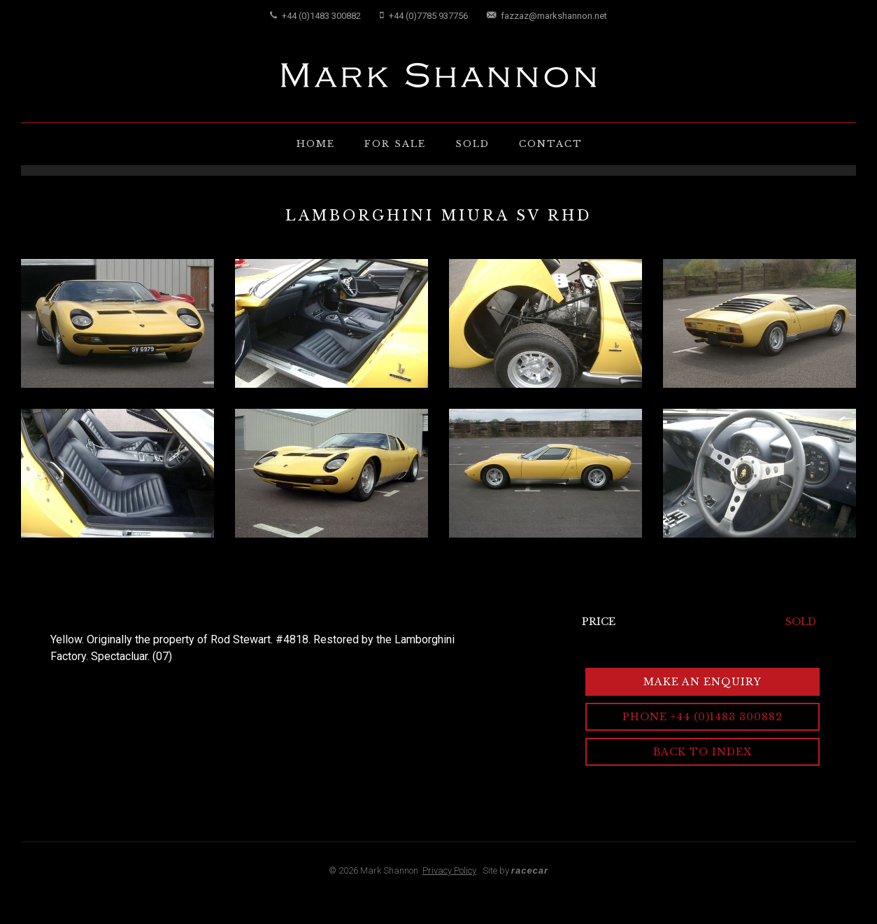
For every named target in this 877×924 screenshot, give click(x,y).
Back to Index (702, 752)
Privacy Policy (449, 870)
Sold (472, 144)
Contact (551, 144)
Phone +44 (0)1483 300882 (702, 716)
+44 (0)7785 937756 (424, 15)
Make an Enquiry (702, 682)
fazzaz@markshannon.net (547, 15)
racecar (529, 870)
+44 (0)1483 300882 (315, 15)
